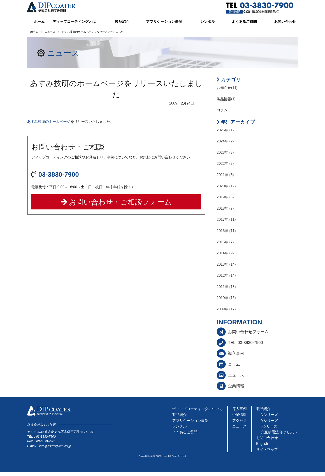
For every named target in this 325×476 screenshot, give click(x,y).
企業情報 (236, 386)
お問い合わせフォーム (248, 332)
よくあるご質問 (244, 21)
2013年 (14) (226, 264)
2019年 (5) (225, 197)
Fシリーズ (269, 426)
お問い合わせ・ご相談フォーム (116, 202)
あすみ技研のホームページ (48, 121)
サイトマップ (267, 449)
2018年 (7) (225, 208)
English (262, 444)
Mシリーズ (269, 421)
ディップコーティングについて (197, 409)
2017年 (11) (226, 219)
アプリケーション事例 (164, 21)
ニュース (63, 53)
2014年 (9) (225, 253)
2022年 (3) (225, 163)
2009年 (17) (226, 309)
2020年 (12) (226, 186)
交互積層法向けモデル (279, 432)
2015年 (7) (225, 242)
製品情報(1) (226, 99)
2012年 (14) (226, 275)
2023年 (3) (225, 152)
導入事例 (236, 353)
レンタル (207, 21)
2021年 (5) (225, 175)
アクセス (239, 421)
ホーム (39, 21)
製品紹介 (122, 21)
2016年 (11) (226, 231)
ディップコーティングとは (74, 21)
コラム (234, 364)
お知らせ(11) (227, 88)
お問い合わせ (285, 21)
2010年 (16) (226, 298)
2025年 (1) (225, 130)
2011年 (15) (226, 287)
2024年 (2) (225, 141)
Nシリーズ (269, 415)
